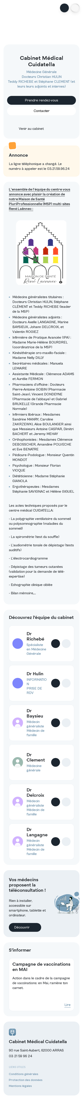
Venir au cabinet (27, 128)
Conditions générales (23, 1074)
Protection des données (25, 1080)
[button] (75, 8)
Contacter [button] (42, 111)
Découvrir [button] (25, 927)
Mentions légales (20, 1086)
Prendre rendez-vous (41, 100)
